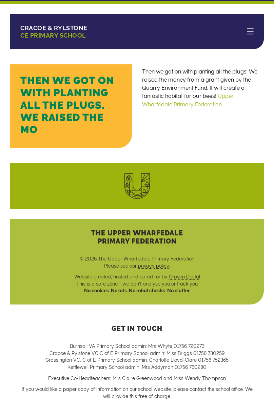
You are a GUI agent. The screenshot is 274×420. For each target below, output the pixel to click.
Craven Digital (184, 276)
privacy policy (153, 266)
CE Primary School (53, 31)
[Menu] (250, 31)
